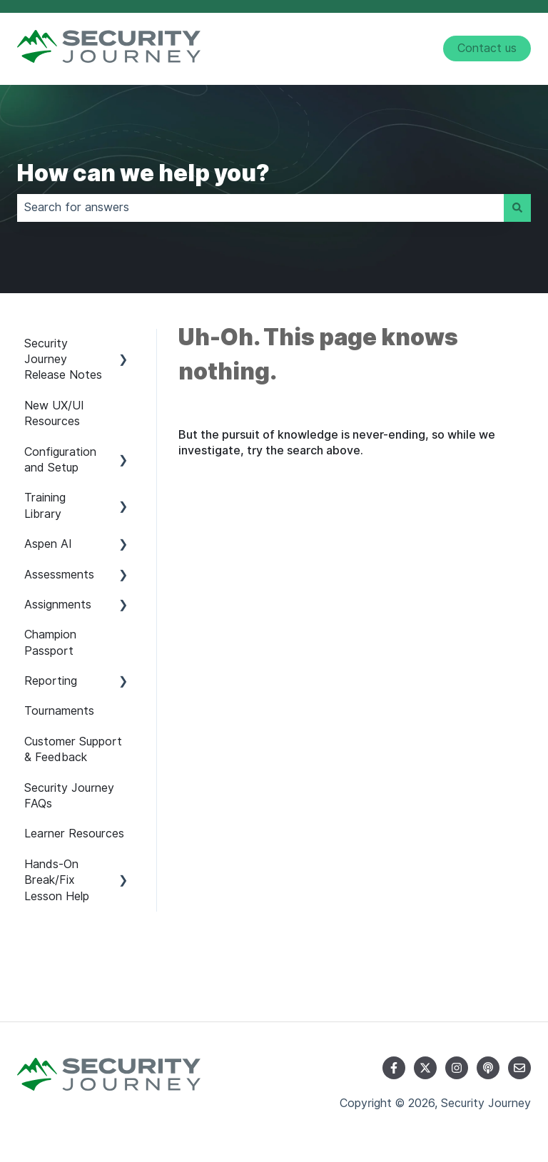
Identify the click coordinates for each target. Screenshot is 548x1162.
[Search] (517, 207)
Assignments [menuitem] (57, 604)
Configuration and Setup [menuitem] (60, 459)
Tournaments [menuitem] (59, 711)
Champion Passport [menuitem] (50, 642)
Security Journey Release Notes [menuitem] (63, 359)
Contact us (487, 48)
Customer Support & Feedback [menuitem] (73, 749)
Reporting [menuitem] (50, 681)
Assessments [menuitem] (59, 574)
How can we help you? (143, 173)
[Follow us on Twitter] (425, 1067)
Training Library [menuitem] (45, 505)
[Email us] (519, 1067)
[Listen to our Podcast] (488, 1067)
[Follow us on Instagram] (456, 1067)
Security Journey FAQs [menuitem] (69, 795)
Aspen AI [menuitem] (48, 544)
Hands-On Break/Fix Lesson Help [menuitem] (56, 880)
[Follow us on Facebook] (393, 1067)
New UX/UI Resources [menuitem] (54, 413)
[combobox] (260, 207)
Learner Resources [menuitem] (74, 833)
